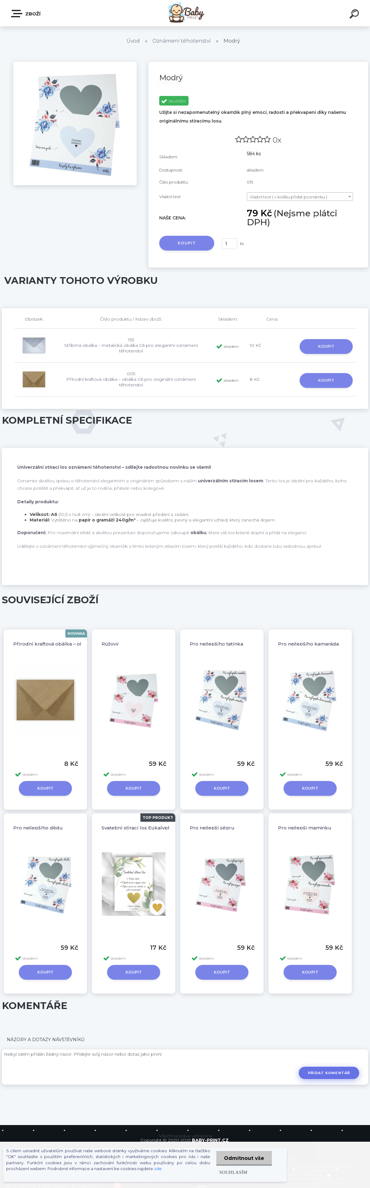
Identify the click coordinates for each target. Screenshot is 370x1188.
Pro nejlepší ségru (212, 827)
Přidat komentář (329, 1073)
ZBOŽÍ (26, 13)
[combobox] (300, 196)
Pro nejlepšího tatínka (216, 644)
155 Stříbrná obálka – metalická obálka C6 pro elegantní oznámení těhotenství (131, 345)
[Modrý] (75, 64)
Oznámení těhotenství (181, 41)
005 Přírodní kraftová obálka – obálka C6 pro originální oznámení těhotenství (131, 379)
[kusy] (229, 243)
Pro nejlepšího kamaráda (308, 644)
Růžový (110, 644)
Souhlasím (233, 1172)
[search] (355, 15)
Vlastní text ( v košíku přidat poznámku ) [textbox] (288, 196)
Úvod (133, 41)
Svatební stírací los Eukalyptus (139, 827)
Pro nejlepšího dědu (38, 827)
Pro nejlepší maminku (304, 827)
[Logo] (185, 13)
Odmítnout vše (244, 1158)
